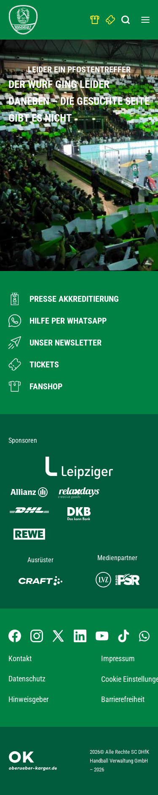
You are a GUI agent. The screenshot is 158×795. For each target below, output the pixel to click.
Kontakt (20, 658)
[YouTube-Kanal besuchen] (102, 636)
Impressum (118, 658)
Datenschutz (27, 678)
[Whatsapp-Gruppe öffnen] (144, 635)
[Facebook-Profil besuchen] (14, 636)
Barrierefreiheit (123, 699)
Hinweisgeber (28, 699)
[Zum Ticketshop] (33, 364)
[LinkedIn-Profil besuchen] (80, 636)
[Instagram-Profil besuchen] (36, 636)
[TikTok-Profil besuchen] (123, 636)
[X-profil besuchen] (58, 636)
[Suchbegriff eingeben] (126, 18)
